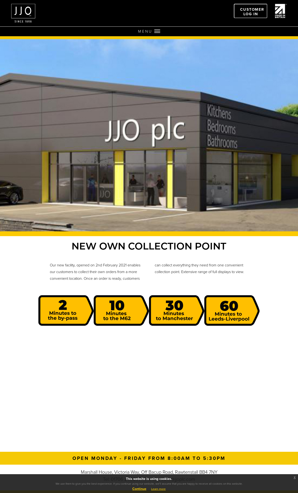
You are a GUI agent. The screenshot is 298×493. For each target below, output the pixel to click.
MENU (149, 31)
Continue (139, 488)
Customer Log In (252, 12)
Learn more (158, 489)
